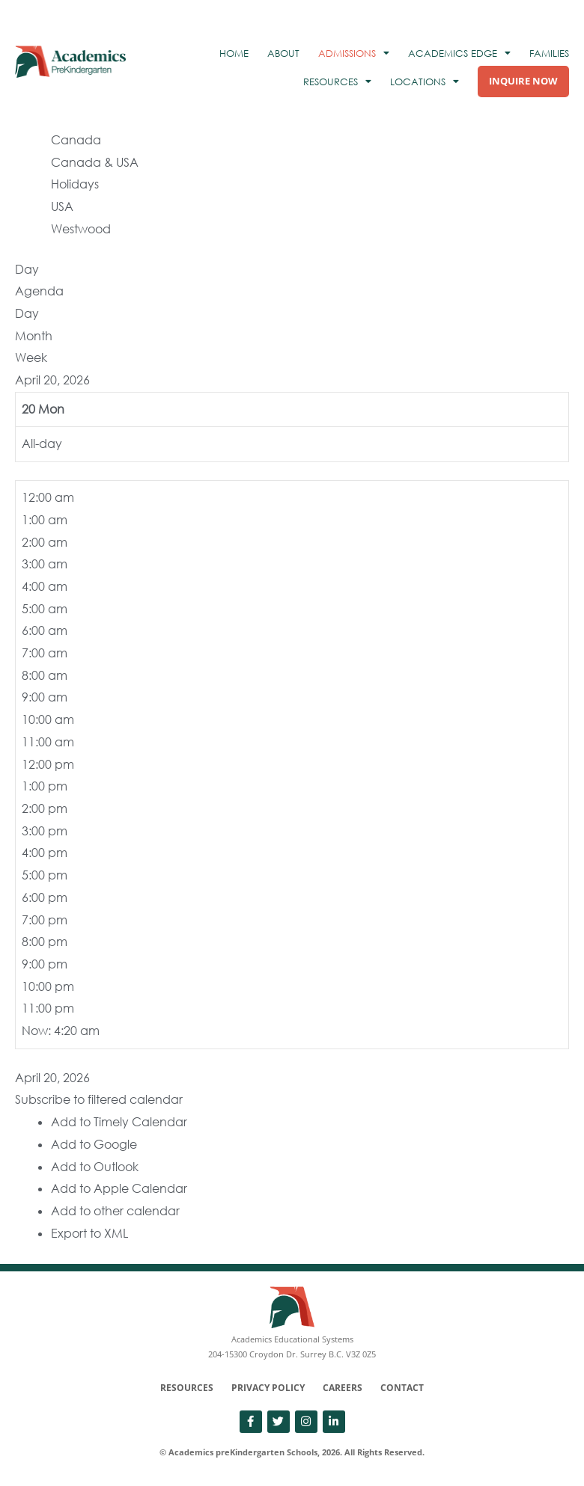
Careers (342, 1387)
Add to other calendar (115, 1210)
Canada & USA (95, 162)
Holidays (75, 183)
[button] (99, 1099)
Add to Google (94, 1144)
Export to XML (89, 1233)
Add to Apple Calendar (119, 1188)
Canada (76, 139)
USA (62, 206)
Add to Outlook (95, 1166)
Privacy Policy (268, 1387)
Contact (402, 1387)
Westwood (81, 228)
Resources (186, 1387)
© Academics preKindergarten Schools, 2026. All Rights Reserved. (292, 1452)
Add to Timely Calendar (119, 1121)
